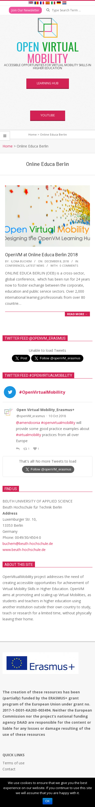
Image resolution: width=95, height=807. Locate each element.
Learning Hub (48, 83)
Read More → (77, 314)
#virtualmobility (28, 434)
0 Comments (69, 265)
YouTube (48, 115)
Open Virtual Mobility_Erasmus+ (45, 409)
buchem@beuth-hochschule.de (28, 543)
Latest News (35, 265)
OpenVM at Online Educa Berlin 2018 (41, 254)
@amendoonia (28, 422)
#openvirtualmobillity (58, 422)
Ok (47, 801)
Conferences (14, 265)
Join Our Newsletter (25, 10)
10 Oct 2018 (57, 416)
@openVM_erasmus (30, 416)
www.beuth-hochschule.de (24, 549)
